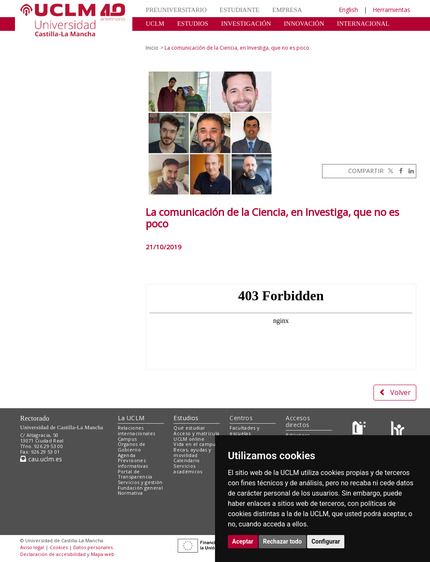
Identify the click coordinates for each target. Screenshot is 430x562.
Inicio (152, 47)
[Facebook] (399, 171)
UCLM (155, 23)
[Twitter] (389, 171)
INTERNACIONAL (363, 23)
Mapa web (102, 554)
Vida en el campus (195, 444)
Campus (127, 439)
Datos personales (93, 547)
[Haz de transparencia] (360, 430)
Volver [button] (395, 392)
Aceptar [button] (243, 541)
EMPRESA (287, 9)
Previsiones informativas (133, 463)
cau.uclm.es (41, 459)
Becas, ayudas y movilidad (192, 452)
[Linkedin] (409, 171)
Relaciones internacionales (136, 430)
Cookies (59, 547)
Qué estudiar (189, 427)
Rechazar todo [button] (282, 541)
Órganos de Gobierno (132, 447)
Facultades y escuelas (245, 430)
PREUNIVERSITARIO (176, 9)
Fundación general (140, 487)
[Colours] (397, 430)
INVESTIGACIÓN (246, 23)
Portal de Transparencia (135, 474)
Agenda (127, 455)
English (348, 10)
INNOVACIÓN (304, 23)
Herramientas (391, 10)
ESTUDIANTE (239, 9)
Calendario (186, 460)
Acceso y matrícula (196, 433)
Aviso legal (32, 547)
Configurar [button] (325, 541)
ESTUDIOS (193, 23)
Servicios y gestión (140, 482)
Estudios (185, 418)
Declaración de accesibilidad (53, 554)
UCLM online (188, 439)
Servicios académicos (187, 469)
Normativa (130, 493)
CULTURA (160, 36)
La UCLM (131, 418)
